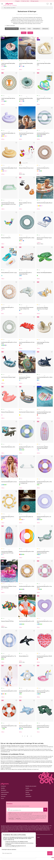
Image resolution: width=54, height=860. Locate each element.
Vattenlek (25, 14)
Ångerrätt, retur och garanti (31, 786)
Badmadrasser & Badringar (33, 14)
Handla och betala (29, 790)
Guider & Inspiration (5, 792)
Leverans (27, 788)
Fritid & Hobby (19, 14)
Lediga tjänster (28, 796)
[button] (2, 4)
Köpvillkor (3, 788)
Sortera (30, 32)
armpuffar (22, 746)
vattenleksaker (18, 761)
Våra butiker (28, 794)
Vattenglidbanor (36, 28)
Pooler (29, 28)
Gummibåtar (22, 28)
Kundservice (3, 786)
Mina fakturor (3, 790)
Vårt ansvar (3, 796)
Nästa (31, 736)
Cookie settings (4, 794)
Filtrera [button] (23, 32)
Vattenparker (45, 28)
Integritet (27, 792)
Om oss (2, 798)
